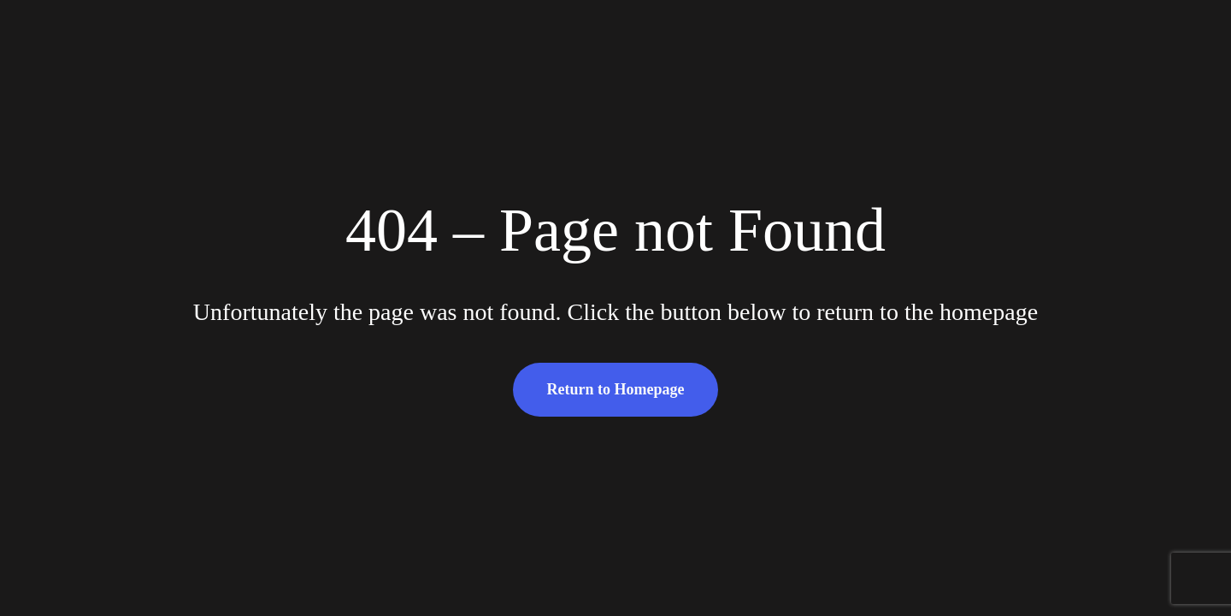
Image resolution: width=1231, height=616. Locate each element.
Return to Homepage (616, 389)
